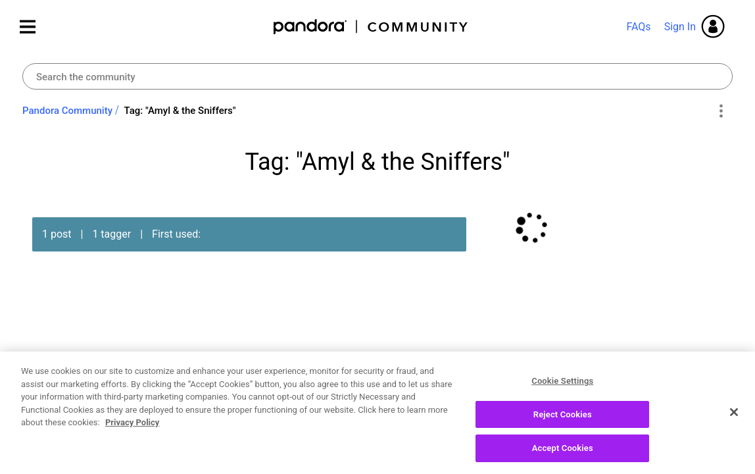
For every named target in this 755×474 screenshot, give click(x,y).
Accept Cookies (562, 453)
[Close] (733, 416)
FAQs (638, 26)
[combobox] (377, 76)
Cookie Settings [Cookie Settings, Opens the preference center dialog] (562, 385)
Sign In (680, 26)
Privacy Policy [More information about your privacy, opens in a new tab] (132, 426)
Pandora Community (371, 26)
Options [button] (720, 111)
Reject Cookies (562, 418)
